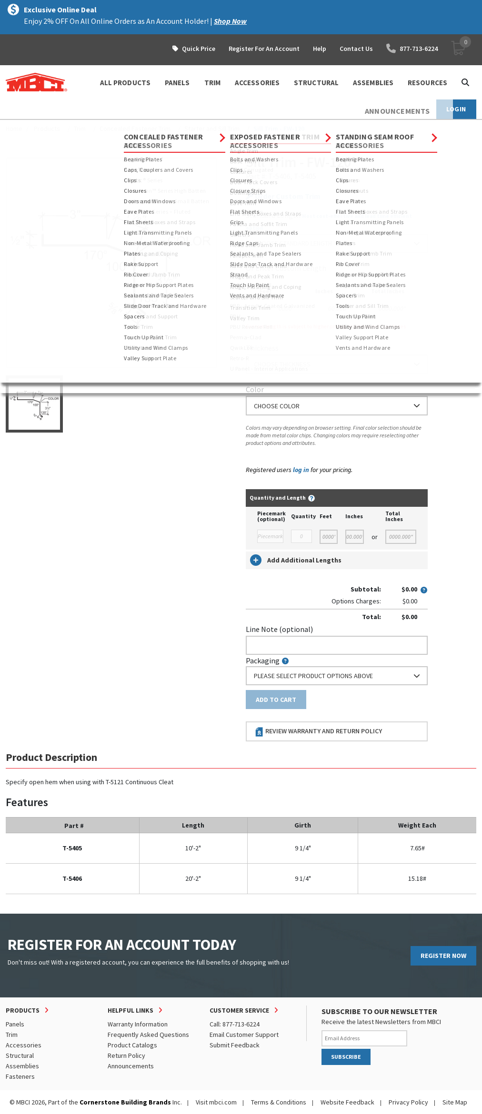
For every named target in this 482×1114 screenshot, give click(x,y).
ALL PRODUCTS (125, 82)
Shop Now (230, 21)
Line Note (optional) (279, 629)
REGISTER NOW (443, 955)
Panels (15, 1024)
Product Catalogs (132, 1045)
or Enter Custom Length (286, 268)
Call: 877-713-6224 (235, 1024)
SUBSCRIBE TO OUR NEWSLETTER (379, 1011)
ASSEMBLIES (373, 82)
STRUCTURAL (316, 82)
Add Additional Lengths (295, 560)
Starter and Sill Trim (212, 128)
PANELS (177, 82)
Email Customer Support (244, 1034)
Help (319, 48)
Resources (427, 82)
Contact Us (356, 48)
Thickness (262, 348)
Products (47, 128)
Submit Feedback (235, 1045)
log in (301, 469)
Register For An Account (264, 48)
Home (14, 128)
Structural (20, 1055)
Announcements (131, 1066)
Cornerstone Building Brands (125, 1102)
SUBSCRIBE (346, 1056)
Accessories (23, 1045)
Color (255, 389)
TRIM (212, 82)
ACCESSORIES (257, 82)
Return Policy (126, 1055)
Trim (80, 128)
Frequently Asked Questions (148, 1034)
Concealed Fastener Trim (135, 128)
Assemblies (22, 1066)
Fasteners (20, 1076)
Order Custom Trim (283, 196)
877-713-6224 (412, 48)
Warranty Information (138, 1024)
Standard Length (273, 215)
